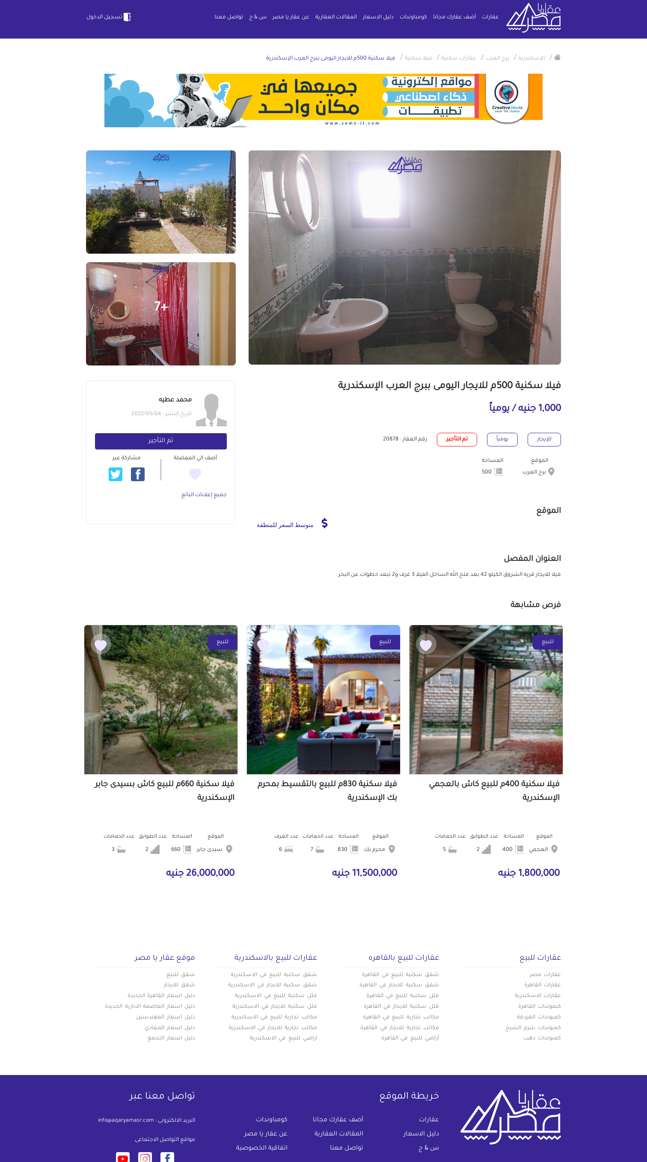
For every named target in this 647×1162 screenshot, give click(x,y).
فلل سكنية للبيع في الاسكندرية (276, 996)
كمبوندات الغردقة (539, 1018)
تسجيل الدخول (109, 17)
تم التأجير (160, 441)
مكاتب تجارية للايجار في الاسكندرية (273, 1028)
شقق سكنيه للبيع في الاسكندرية (274, 975)
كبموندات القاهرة (539, 1007)
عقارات (490, 18)
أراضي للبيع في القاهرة (410, 1039)
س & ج (258, 18)
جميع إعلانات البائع (204, 495)
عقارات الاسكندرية (538, 996)
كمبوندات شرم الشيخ (533, 1028)
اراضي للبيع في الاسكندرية (283, 1039)
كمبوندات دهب (542, 1039)
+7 (161, 308)
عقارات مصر (545, 975)
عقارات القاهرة (542, 985)
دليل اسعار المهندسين (165, 1018)
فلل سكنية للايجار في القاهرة (401, 1007)
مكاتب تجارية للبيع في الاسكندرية (274, 1018)
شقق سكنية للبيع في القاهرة (400, 975)
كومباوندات (413, 18)
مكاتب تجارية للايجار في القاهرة (399, 1028)
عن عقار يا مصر (291, 18)
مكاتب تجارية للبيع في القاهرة (401, 1018)
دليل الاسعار (378, 18)
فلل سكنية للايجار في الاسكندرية (274, 1007)
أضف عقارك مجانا (454, 18)
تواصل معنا (228, 18)
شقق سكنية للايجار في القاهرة (399, 985)
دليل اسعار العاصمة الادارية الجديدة (150, 1007)
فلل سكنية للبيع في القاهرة (402, 996)
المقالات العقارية (336, 18)
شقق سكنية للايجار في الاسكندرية (272, 985)
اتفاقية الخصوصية (262, 1148)
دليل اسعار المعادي (170, 1028)
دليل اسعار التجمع (171, 1039)
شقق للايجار (179, 985)
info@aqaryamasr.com (126, 1121)
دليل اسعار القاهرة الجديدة (161, 996)
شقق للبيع (180, 975)
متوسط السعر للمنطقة (292, 523)
